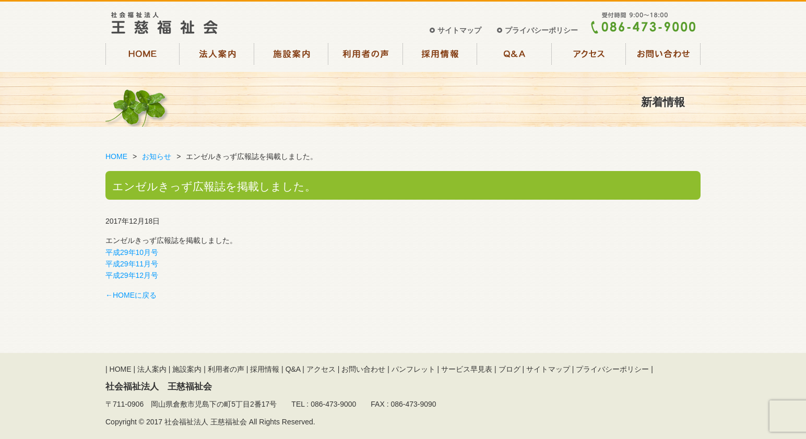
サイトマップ (459, 30)
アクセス (589, 56)
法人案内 (217, 56)
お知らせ (156, 156)
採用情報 (440, 56)
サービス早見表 (466, 369)
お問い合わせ (663, 56)
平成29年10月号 (131, 252)
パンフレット (413, 369)
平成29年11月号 (131, 264)
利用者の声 (366, 56)
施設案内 (291, 56)
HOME (142, 56)
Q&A (515, 56)
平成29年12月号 (131, 275)
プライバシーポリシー (541, 30)
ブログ (509, 369)
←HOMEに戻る (131, 295)
